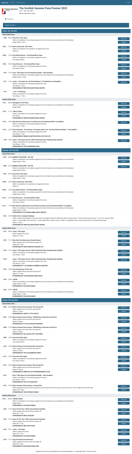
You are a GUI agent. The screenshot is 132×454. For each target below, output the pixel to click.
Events (12, 2)
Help (128, 2)
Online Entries (20, 2)
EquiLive (4, 2)
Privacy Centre (91, 451)
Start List (123, 38)
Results (124, 42)
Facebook (9, 19)
